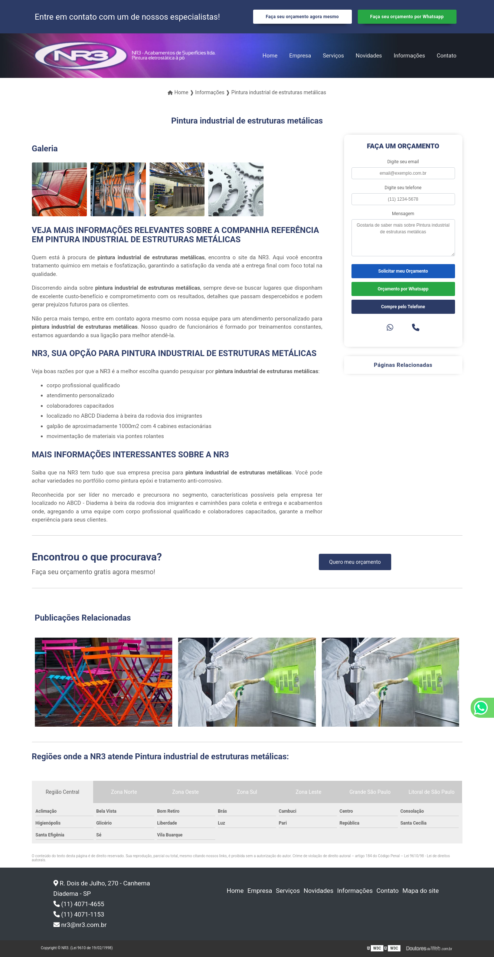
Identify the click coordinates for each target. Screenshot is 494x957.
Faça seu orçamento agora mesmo (302, 16)
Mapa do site (420, 890)
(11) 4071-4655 (78, 904)
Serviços (333, 55)
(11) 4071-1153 (78, 914)
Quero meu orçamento (355, 562)
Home (269, 55)
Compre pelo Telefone (403, 306)
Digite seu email (403, 161)
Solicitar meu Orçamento (403, 271)
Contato (447, 55)
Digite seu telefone (403, 187)
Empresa (300, 55)
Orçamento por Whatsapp (402, 289)
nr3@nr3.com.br (80, 924)
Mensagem (403, 213)
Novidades (369, 55)
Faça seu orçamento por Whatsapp (407, 16)
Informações (409, 55)
